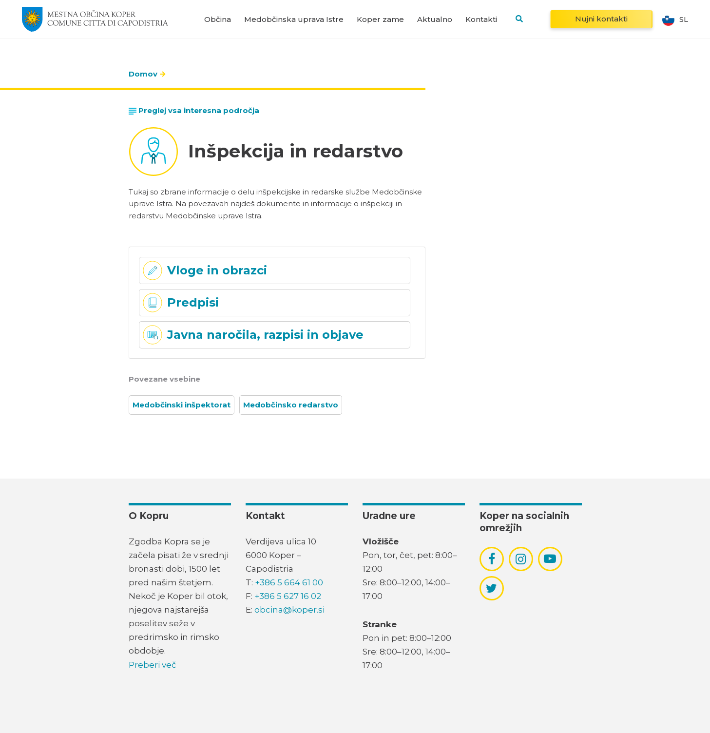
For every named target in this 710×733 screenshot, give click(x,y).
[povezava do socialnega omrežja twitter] (491, 588)
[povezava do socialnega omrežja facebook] (491, 559)
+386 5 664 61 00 (289, 582)
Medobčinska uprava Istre (294, 19)
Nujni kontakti (601, 18)
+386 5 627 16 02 (287, 596)
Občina (217, 19)
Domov (143, 73)
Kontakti (481, 19)
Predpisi (193, 302)
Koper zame (380, 19)
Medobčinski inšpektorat (181, 404)
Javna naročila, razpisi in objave (265, 335)
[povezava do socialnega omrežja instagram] (521, 559)
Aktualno (434, 19)
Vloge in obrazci (217, 270)
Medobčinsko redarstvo (290, 404)
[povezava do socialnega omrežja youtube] (550, 559)
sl (675, 19)
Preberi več (152, 665)
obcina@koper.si (289, 610)
